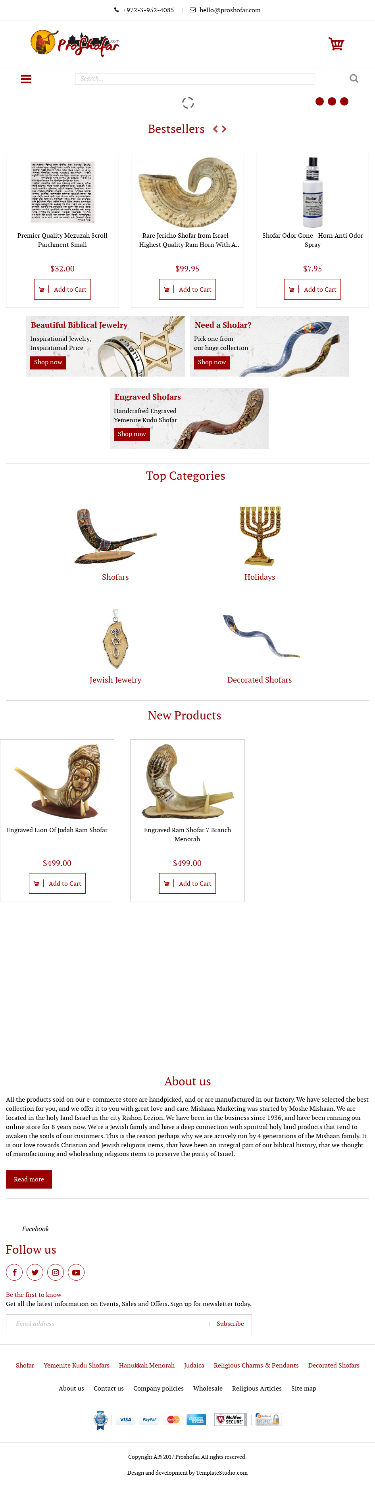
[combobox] (195, 79)
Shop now (48, 362)
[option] (62, 230)
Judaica (194, 1366)
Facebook (35, 1229)
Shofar (25, 1366)
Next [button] (224, 129)
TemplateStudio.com (222, 1473)
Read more (29, 1179)
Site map (303, 1389)
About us (71, 1389)
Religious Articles (257, 1389)
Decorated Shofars (334, 1366)
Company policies (158, 1389)
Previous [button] (215, 129)
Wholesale (208, 1389)
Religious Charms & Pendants (256, 1366)
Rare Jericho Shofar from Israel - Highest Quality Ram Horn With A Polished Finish (187, 245)
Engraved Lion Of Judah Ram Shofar (57, 830)
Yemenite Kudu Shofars (77, 1366)
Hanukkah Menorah (147, 1366)
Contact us (109, 1389)
